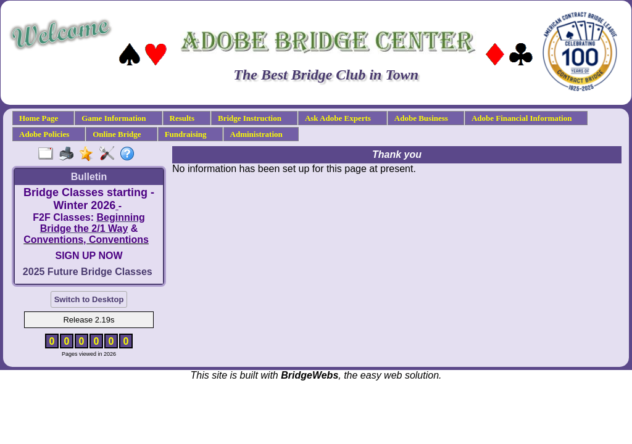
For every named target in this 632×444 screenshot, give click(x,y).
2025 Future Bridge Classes (87, 271)
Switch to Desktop (89, 299)
